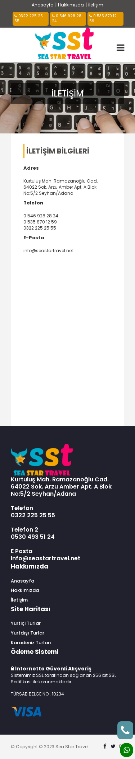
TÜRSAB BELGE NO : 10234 (37, 694)
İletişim (95, 5)
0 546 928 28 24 (66, 18)
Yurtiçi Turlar (26, 623)
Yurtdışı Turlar (27, 633)
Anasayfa (43, 5)
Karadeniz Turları (31, 643)
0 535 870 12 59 (103, 18)
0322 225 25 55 (28, 18)
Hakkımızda (71, 5)
